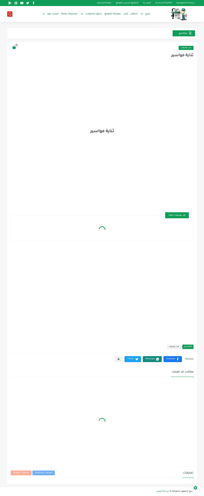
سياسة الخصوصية (185, 3)
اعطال (133, 14)
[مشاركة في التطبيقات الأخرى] (118, 359)
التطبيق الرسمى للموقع (127, 3)
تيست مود (53, 14)
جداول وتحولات (93, 14)
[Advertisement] (102, 99)
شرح (147, 14)
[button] (172, 359)
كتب (125, 14)
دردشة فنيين (162, 491)
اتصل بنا (147, 3)
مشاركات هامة (69, 14)
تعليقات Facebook (43, 473)
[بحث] (9, 14)
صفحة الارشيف (104, 3)
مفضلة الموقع (113, 14)
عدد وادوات (186, 48)
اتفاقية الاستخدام (163, 3)
